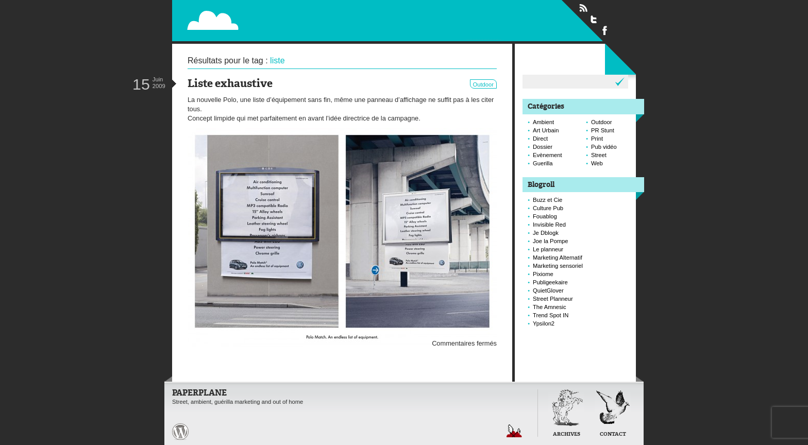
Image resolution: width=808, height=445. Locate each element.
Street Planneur (553, 299)
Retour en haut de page (514, 430)
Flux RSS (583, 8)
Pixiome (543, 274)
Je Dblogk (546, 233)
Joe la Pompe (550, 241)
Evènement (547, 155)
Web (597, 163)
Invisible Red (549, 224)
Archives (566, 434)
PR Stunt (602, 130)
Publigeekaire (550, 282)
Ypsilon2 (543, 323)
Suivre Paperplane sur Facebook (605, 30)
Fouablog (545, 216)
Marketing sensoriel (558, 266)
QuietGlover (548, 290)
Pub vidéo (604, 147)
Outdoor (483, 84)
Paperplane (276, 14)
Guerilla (543, 163)
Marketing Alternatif (557, 257)
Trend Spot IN (550, 315)
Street (599, 155)
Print (597, 138)
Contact (613, 434)
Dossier (542, 147)
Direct (540, 138)
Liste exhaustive (230, 84)
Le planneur (548, 249)
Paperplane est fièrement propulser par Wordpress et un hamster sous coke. (180, 431)
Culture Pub (548, 208)
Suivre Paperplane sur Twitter (594, 19)
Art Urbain (546, 130)
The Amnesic (549, 307)
